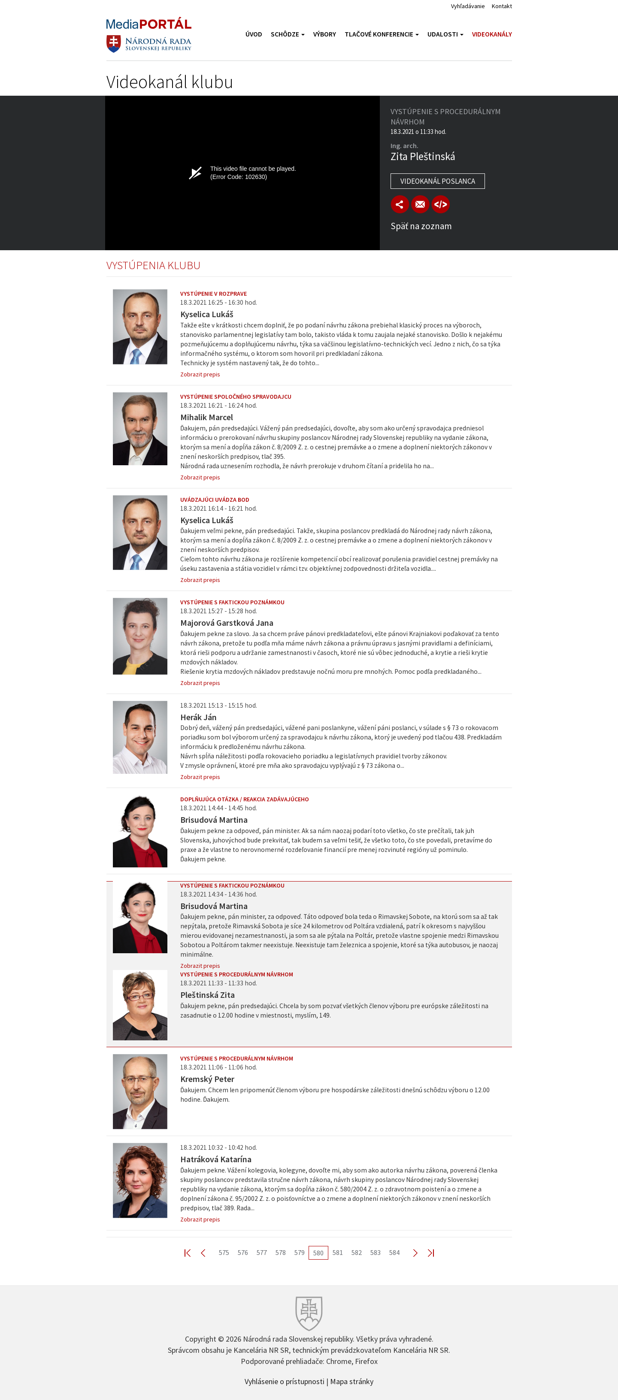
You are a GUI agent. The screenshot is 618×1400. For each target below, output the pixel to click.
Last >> (426, 1252)
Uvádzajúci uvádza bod (214, 499)
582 (356, 1252)
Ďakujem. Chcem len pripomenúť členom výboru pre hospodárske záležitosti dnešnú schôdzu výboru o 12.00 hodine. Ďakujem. (335, 1094)
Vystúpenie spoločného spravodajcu (235, 396)
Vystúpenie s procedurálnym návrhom (236, 974)
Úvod (253, 34)
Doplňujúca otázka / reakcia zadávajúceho (244, 799)
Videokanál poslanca (437, 181)
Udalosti (445, 34)
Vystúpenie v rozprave (213, 293)
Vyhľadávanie (468, 6)
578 (281, 1252)
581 (338, 1252)
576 (243, 1252)
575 (224, 1252)
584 (394, 1252)
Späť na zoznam (421, 226)
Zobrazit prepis (200, 374)
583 (375, 1252)
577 (262, 1252)
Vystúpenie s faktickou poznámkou (232, 602)
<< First (193, 1252)
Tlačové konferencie (382, 34)
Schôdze (288, 34)
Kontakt (502, 6)
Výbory (324, 34)
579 (299, 1252)
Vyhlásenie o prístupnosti (284, 1380)
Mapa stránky (351, 1380)
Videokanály (492, 34)
